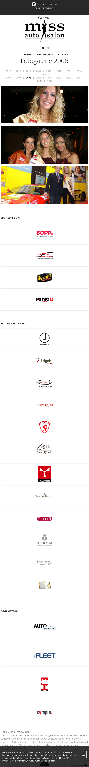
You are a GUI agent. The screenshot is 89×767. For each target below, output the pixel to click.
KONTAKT (64, 54)
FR (48, 47)
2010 (79, 71)
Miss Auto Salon (47, 4)
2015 (28, 71)
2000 (39, 80)
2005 (38, 77)
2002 (68, 77)
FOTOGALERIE (45, 54)
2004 (48, 77)
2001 (79, 77)
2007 (18, 77)
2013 (48, 71)
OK (83, 754)
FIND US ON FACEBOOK (44, 8)
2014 (38, 71)
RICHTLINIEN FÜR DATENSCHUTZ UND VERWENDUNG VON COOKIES (35, 759)
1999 (49, 80)
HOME (27, 54)
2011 (68, 71)
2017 (8, 71)
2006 (28, 77)
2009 (43, 74)
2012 (58, 71)
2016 (18, 71)
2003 (58, 77)
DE (42, 47)
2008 (8, 77)
